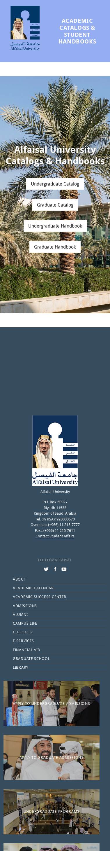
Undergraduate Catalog (55, 184)
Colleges (22, 632)
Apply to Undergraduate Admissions (51, 703)
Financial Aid (26, 649)
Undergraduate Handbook (55, 226)
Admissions (25, 605)
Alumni (20, 614)
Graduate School (31, 658)
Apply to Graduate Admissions (51, 757)
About (19, 579)
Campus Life (25, 623)
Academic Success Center (39, 596)
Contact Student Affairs (55, 536)
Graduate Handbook (55, 247)
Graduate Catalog (55, 205)
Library (21, 667)
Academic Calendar (33, 588)
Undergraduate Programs (51, 811)
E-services (23, 640)
